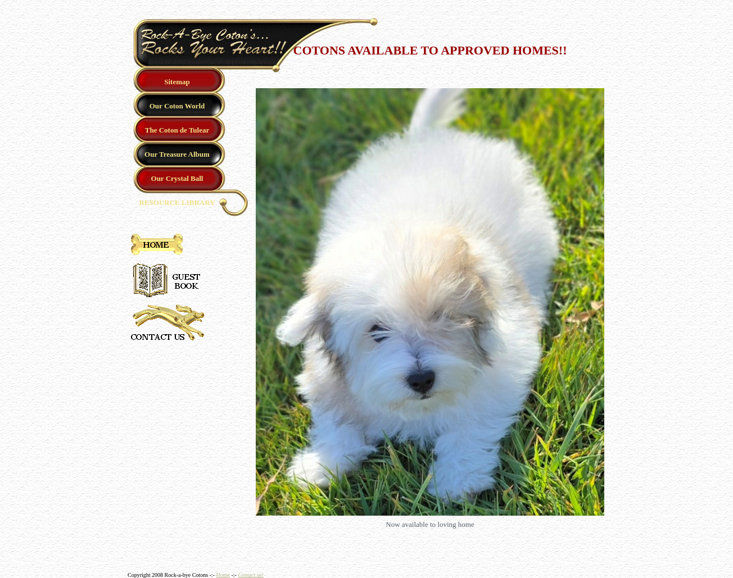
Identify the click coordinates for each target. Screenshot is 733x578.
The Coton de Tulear (177, 130)
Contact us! (251, 575)
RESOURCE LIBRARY (177, 202)
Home (222, 575)
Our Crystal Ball (177, 178)
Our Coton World (177, 106)
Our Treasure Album (177, 154)
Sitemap (177, 82)
